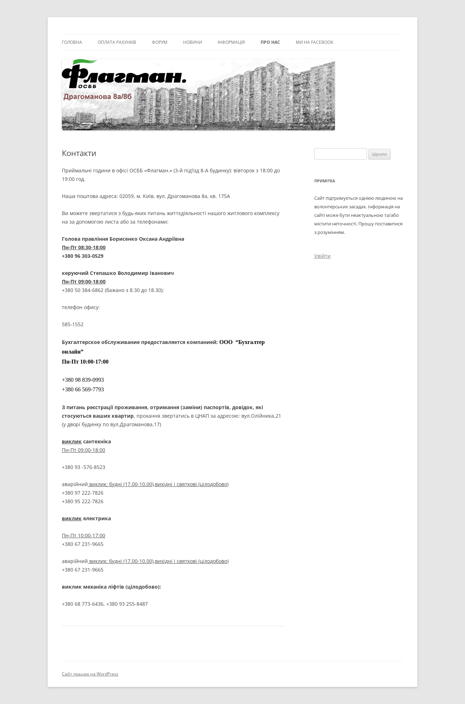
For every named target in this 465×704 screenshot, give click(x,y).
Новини (192, 42)
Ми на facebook (314, 42)
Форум (159, 42)
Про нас (270, 42)
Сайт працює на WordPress (90, 674)
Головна (72, 42)
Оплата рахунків (117, 42)
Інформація (231, 42)
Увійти (322, 255)
